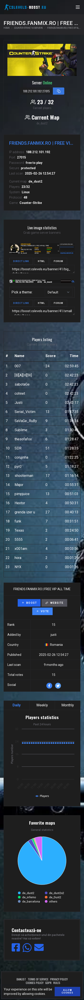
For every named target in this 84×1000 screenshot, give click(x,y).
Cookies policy (34, 983)
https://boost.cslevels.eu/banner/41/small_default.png (42, 311)
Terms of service (38, 979)
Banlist (21, 979)
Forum (58, 261)
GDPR (48, 983)
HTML (41, 261)
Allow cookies (67, 991)
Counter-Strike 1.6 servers (28, 28)
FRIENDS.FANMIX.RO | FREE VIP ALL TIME (63, 28)
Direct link (21, 261)
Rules (56, 983)
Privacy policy (59, 979)
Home (7, 28)
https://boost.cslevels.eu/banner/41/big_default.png (42, 269)
